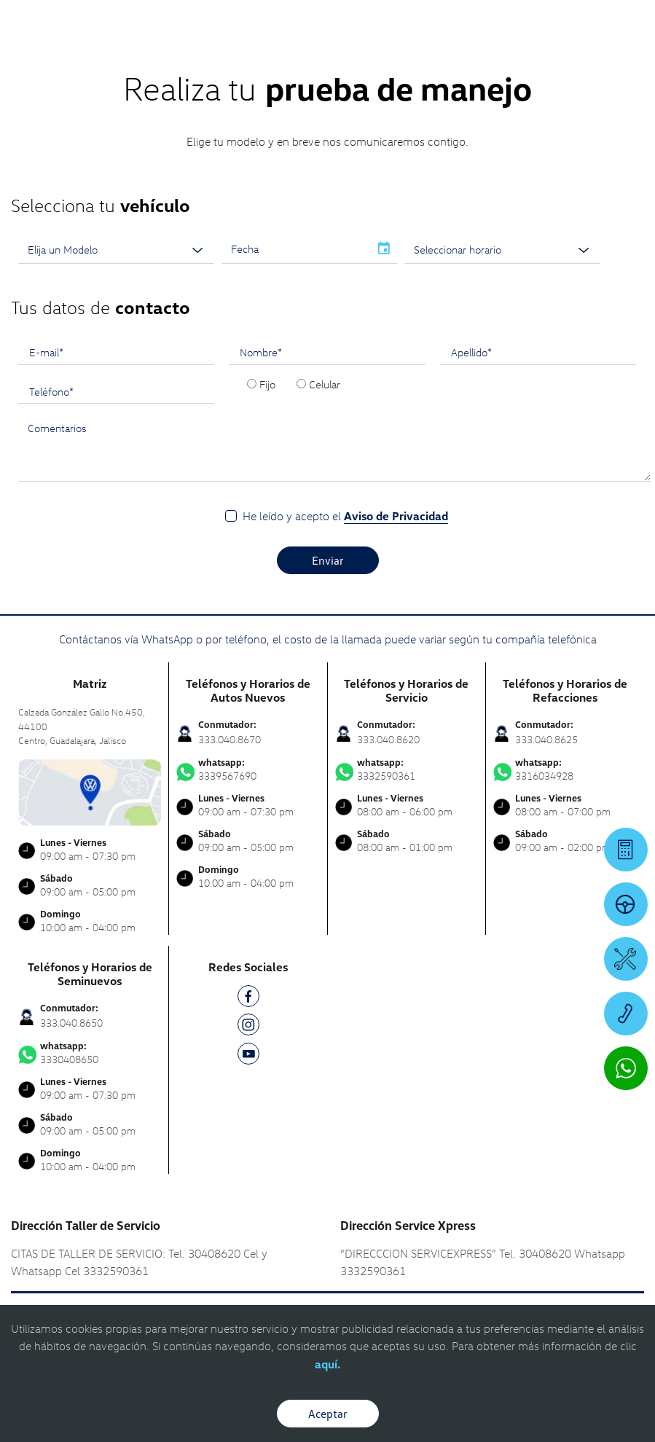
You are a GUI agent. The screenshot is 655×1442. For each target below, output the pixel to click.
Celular (324, 384)
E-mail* (46, 351)
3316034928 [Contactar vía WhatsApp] (565, 769)
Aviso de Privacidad (396, 516)
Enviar (328, 560)
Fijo (267, 384)
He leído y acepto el (345, 516)
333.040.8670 (229, 739)
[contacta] (89, 791)
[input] (295, 249)
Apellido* (471, 351)
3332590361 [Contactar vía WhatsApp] (406, 769)
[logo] (327, 51)
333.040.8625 (546, 739)
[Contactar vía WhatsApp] (626, 1068)
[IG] (248, 1027)
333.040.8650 (71, 1022)
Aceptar (328, 1413)
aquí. (327, 1364)
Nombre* (261, 351)
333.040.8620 (388, 739)
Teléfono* (51, 391)
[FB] (248, 998)
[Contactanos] (445, 22)
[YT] (248, 1056)
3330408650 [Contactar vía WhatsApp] (89, 1053)
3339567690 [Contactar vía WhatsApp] (247, 769)
